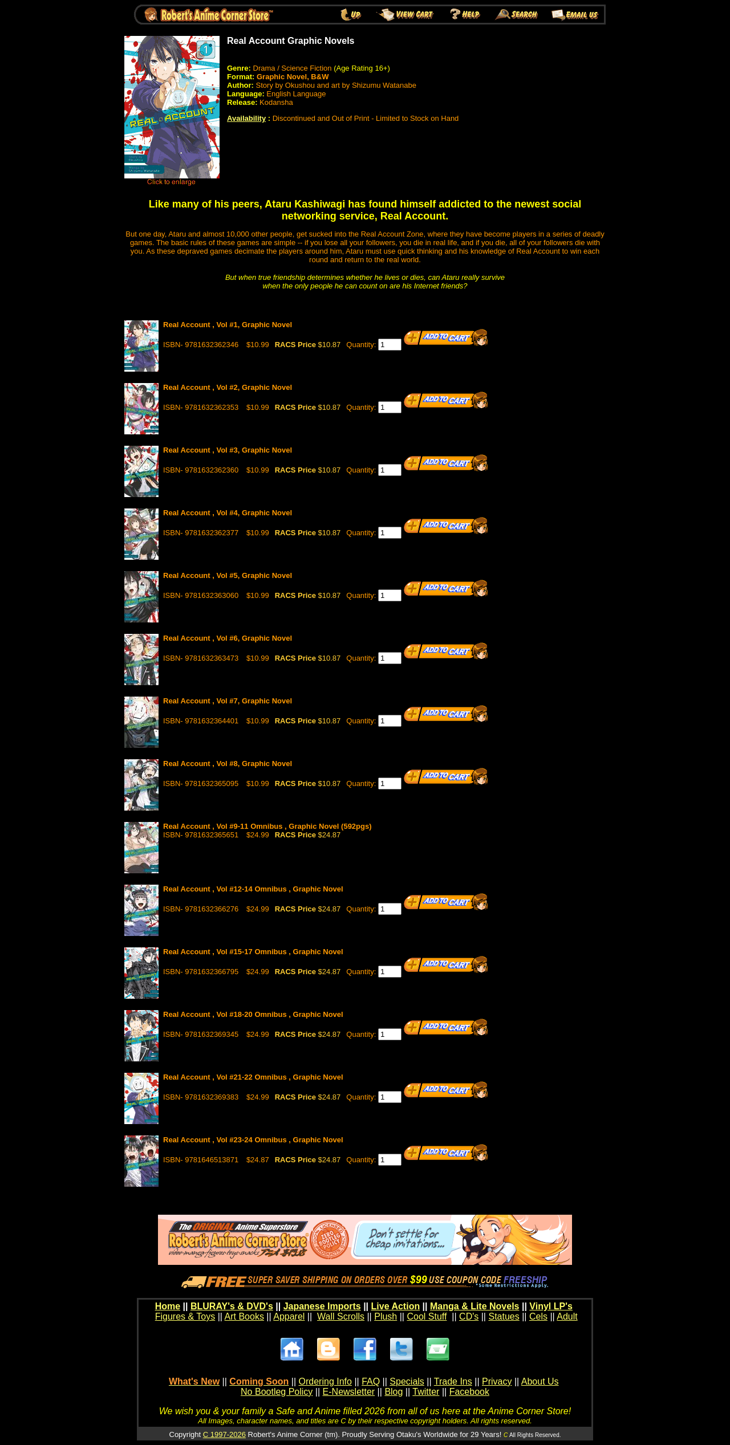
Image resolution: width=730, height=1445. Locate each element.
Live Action (395, 1306)
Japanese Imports (322, 1306)
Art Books (244, 1316)
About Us (540, 1381)
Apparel (289, 1316)
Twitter (425, 1392)
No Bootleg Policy (277, 1392)
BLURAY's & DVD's (231, 1306)
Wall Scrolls (340, 1316)
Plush (385, 1316)
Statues (503, 1316)
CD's (468, 1316)
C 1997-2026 (224, 1434)
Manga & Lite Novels (474, 1306)
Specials (407, 1381)
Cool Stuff (427, 1316)
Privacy (497, 1381)
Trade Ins (453, 1381)
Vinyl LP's (551, 1306)
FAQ (371, 1381)
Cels (538, 1316)
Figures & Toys (185, 1316)
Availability (246, 118)
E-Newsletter (349, 1392)
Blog (393, 1392)
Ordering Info (325, 1381)
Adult (567, 1316)
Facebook (469, 1392)
